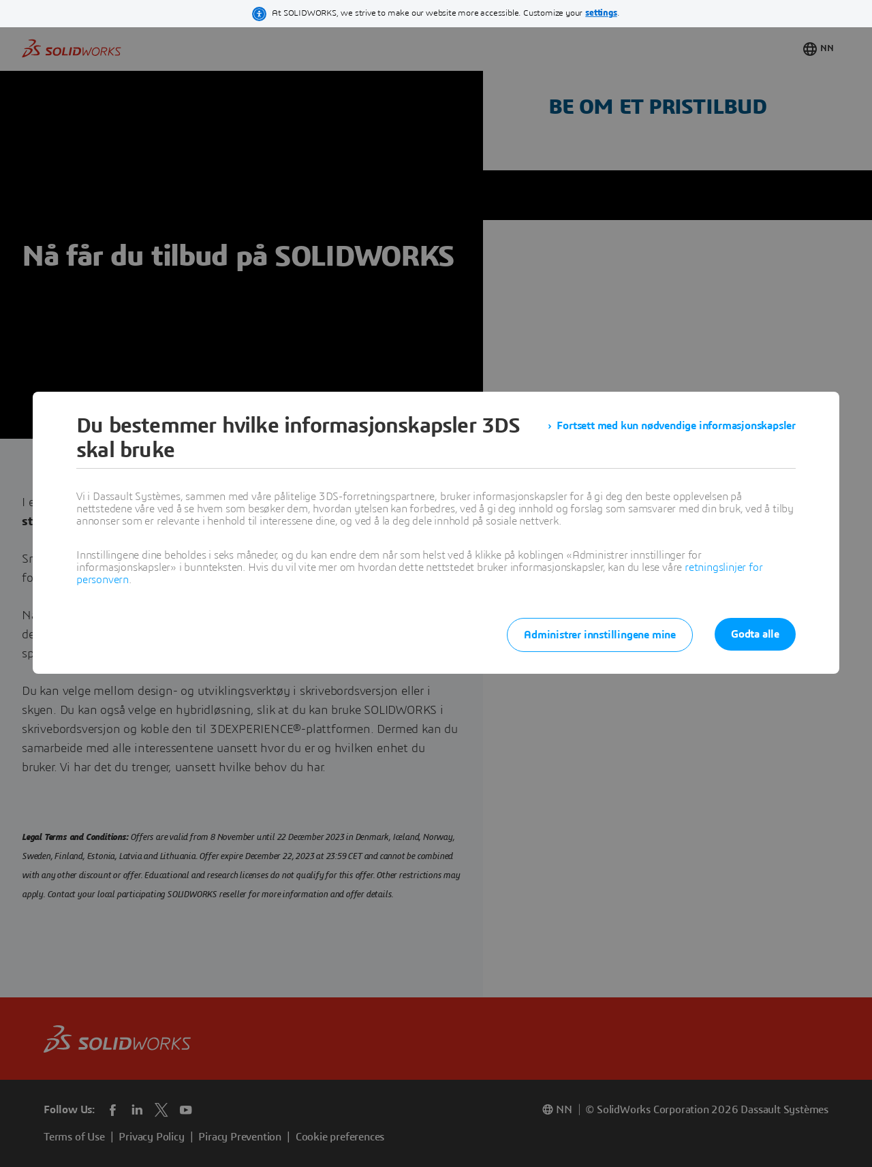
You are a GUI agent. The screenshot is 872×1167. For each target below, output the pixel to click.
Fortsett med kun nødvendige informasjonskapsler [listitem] (676, 425)
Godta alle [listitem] (755, 634)
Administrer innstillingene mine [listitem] (600, 634)
